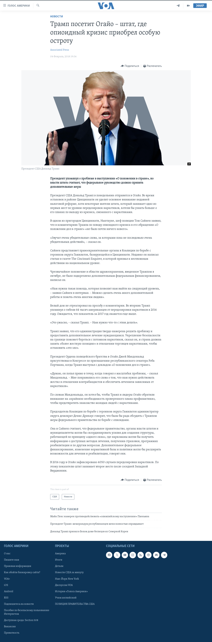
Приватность (11, 633)
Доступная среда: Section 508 (21, 620)
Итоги (58, 560)
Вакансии (10, 626)
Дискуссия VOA (64, 585)
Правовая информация (17, 566)
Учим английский (66, 597)
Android (8, 591)
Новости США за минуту (69, 572)
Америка (60, 553)
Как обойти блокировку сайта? (22, 572)
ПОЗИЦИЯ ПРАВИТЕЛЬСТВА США (75, 604)
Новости (56, 16)
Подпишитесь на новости (19, 604)
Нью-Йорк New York (67, 579)
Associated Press (59, 50)
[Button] (130, 66)
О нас (7, 553)
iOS (6, 585)
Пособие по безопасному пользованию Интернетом (26, 612)
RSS (6, 597)
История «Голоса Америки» (71, 591)
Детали (59, 566)
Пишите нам (11, 560)
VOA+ (7, 579)
